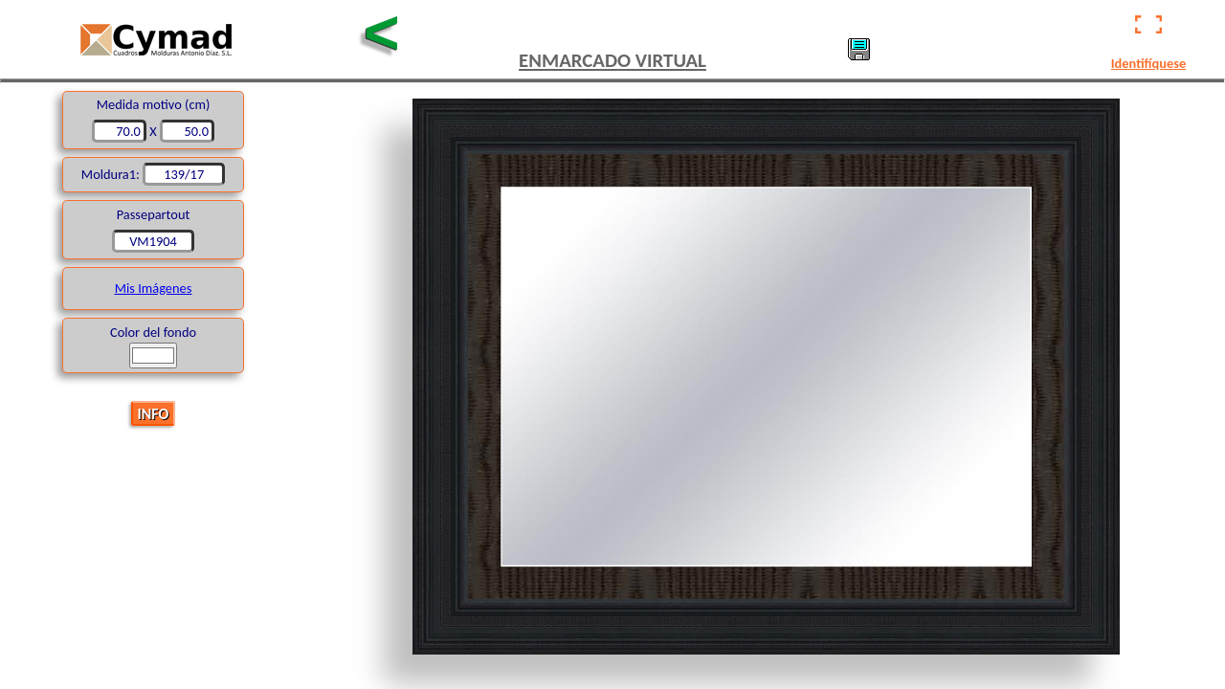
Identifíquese (1148, 63)
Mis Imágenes (153, 288)
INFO (153, 413)
